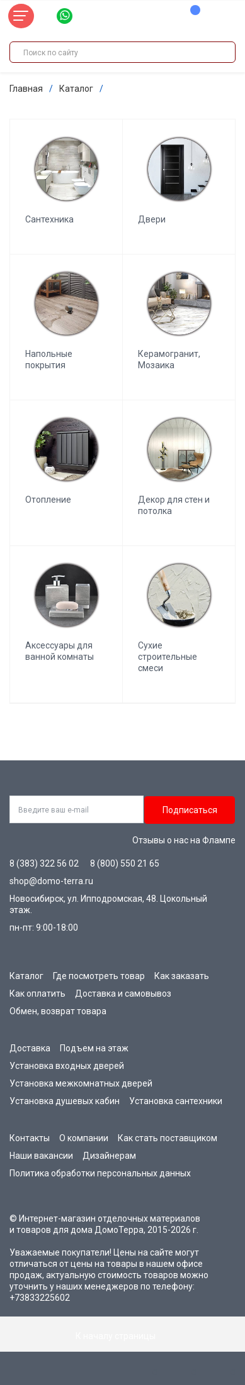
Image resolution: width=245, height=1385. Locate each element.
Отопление (48, 500)
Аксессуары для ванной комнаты (59, 651)
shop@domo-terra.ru (51, 881)
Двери (152, 219)
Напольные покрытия (48, 359)
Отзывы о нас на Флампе (184, 840)
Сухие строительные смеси (167, 656)
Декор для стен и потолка (174, 505)
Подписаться (189, 810)
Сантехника (49, 219)
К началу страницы (123, 1336)
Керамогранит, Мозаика (169, 359)
